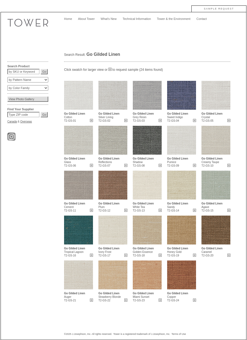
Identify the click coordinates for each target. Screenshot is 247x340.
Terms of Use (178, 334)
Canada (12, 121)
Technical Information (137, 18)
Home (68, 18)
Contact (201, 18)
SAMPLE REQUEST (219, 8)
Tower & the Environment (174, 18)
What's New (108, 18)
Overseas (26, 121)
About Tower (86, 18)
